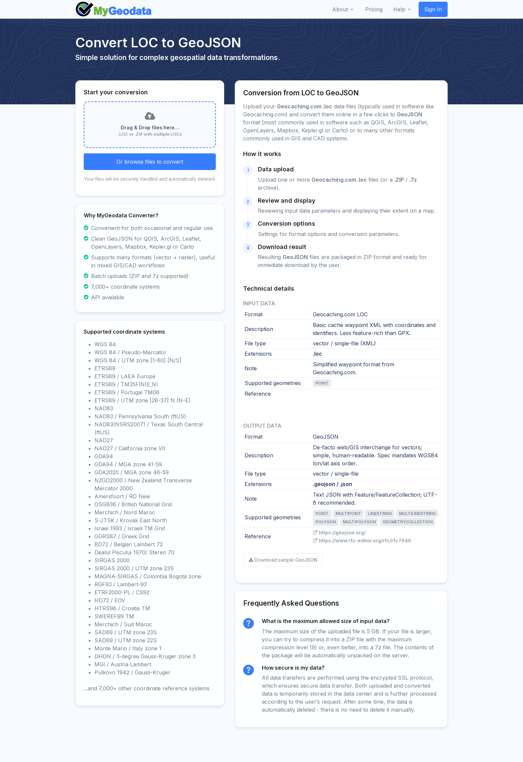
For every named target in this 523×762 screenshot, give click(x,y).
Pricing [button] (374, 9)
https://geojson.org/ (339, 532)
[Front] (114, 9)
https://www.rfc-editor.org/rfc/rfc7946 (362, 540)
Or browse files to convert (149, 161)
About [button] (340, 9)
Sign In (433, 9)
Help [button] (399, 9)
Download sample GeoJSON (283, 560)
